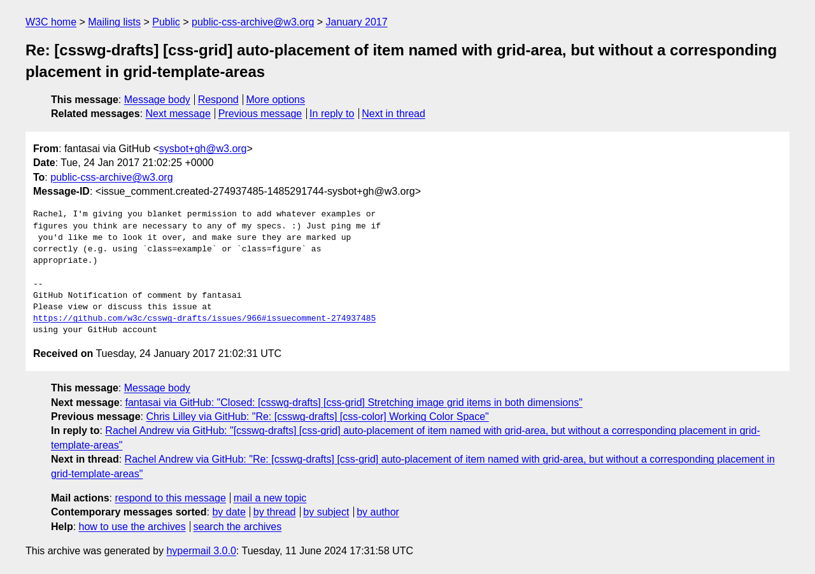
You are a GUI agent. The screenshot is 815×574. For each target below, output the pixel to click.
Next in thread (393, 113)
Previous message (260, 113)
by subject (326, 512)
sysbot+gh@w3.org (203, 148)
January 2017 (357, 22)
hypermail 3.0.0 (201, 550)
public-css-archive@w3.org (253, 22)
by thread (274, 512)
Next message (178, 113)
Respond (218, 99)
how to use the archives (132, 526)
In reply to (331, 113)
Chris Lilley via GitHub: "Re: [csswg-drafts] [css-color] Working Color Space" (317, 416)
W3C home (50, 22)
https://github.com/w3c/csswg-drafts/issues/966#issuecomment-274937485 (204, 319)
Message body (157, 99)
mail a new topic (270, 498)
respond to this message (170, 498)
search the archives (238, 526)
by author (378, 512)
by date (228, 512)
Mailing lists (114, 22)
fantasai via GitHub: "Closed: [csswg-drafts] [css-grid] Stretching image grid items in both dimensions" (354, 402)
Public (166, 22)
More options (276, 99)
